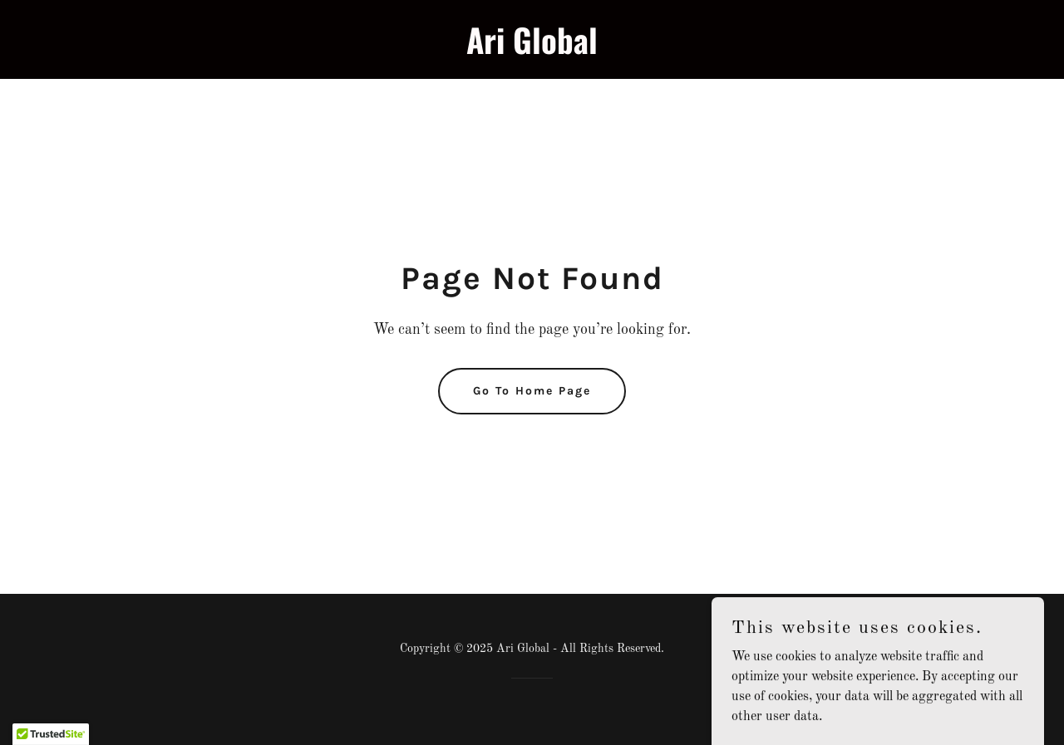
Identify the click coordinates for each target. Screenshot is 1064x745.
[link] (532, 50)
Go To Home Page (532, 391)
